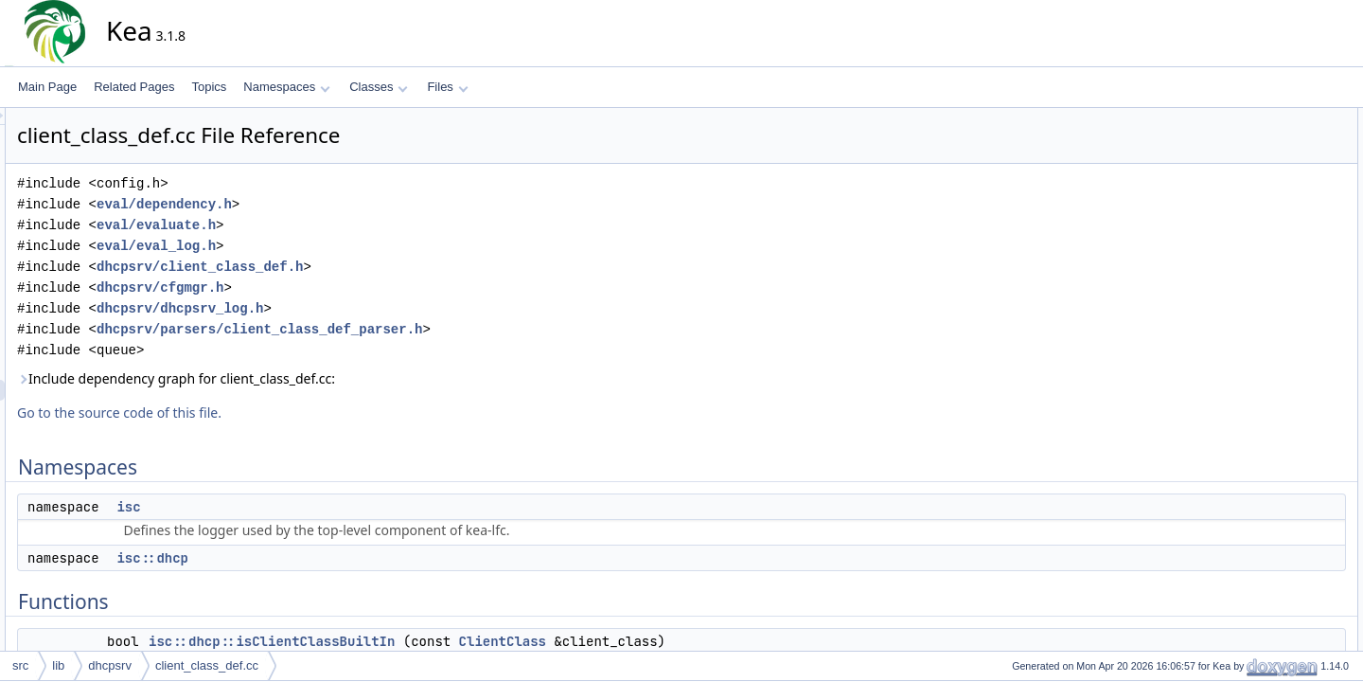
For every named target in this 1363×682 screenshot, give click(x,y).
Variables (1241, 264)
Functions (1242, 181)
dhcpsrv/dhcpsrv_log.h (350, 308)
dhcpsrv (110, 665)
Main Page (47, 87)
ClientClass (673, 641)
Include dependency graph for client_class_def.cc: (346, 378)
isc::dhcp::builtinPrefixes (1294, 306)
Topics (208, 87)
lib (58, 665)
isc (298, 506)
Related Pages (134, 87)
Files (447, 87)
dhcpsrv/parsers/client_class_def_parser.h (430, 329)
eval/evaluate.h (326, 225)
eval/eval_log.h (326, 246)
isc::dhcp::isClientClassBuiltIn (442, 641)
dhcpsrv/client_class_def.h (370, 267)
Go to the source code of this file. (289, 413)
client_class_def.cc (206, 665)
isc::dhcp (323, 557)
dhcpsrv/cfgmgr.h (330, 287)
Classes (378, 87)
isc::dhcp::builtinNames (1291, 285)
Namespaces (286, 87)
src (20, 665)
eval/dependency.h (334, 204)
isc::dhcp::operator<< (1286, 243)
